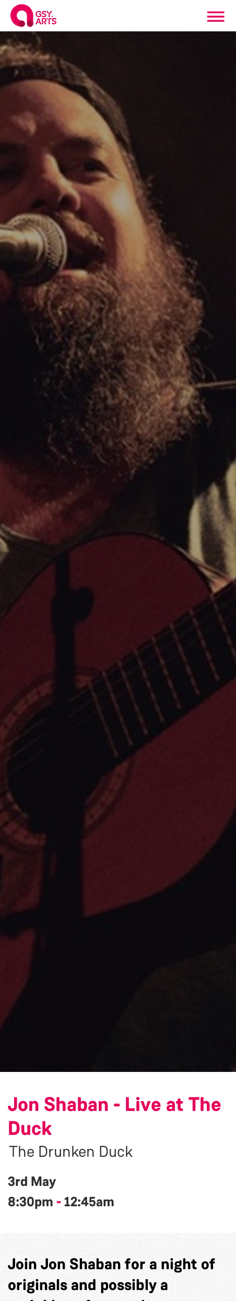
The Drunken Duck (71, 1151)
